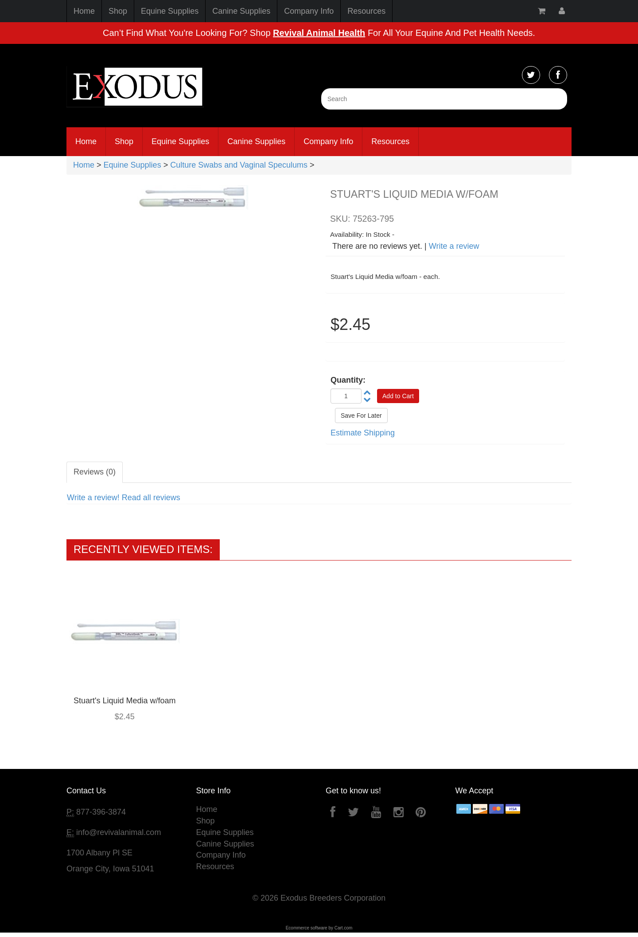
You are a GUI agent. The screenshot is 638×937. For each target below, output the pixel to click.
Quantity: (348, 380)
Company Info (309, 11)
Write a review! (93, 497)
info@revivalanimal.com (118, 832)
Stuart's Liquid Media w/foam (125, 700)
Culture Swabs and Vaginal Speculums (238, 165)
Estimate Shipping (363, 432)
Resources (366, 11)
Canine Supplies (241, 11)
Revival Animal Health (319, 33)
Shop (118, 11)
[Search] (444, 99)
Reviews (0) (95, 471)
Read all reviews (151, 497)
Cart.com (344, 927)
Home (84, 11)
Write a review (454, 246)
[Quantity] (346, 396)
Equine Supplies (169, 11)
